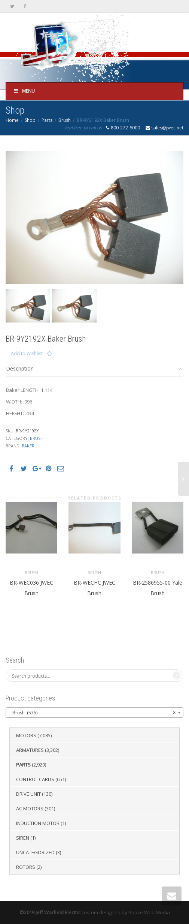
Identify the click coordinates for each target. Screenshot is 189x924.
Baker (28, 445)
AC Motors (29, 808)
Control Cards (35, 779)
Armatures (30, 750)
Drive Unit (28, 793)
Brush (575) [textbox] (92, 713)
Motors (26, 735)
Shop (30, 120)
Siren (22, 837)
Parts (47, 120)
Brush (64, 120)
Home (12, 120)
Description (20, 368)
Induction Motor (38, 823)
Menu (24, 91)
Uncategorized (35, 852)
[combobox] (94, 712)
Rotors (25, 867)
